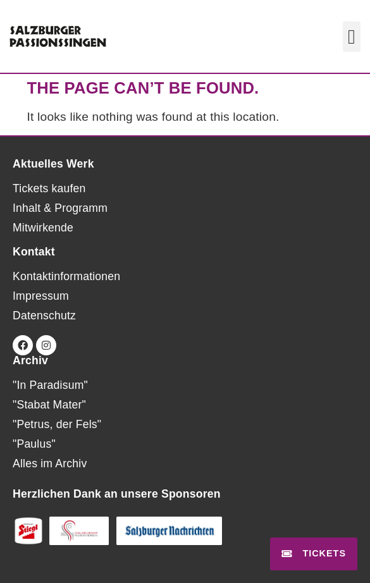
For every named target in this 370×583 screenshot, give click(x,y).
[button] (352, 36)
